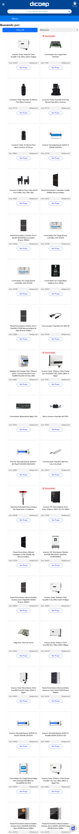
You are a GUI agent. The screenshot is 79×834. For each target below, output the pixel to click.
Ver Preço (23, 68)
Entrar (74, 6)
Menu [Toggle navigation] (15, 18)
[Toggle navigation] (3, 4)
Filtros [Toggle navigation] (20, 30)
